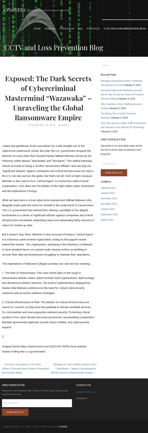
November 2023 (109, 203)
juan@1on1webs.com (86, 392)
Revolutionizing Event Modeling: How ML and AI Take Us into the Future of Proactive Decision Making (122, 94)
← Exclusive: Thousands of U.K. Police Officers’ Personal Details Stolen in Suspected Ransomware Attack (25, 368)
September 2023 (109, 214)
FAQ (80, 28)
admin (65, 125)
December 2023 (109, 198)
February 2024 (108, 187)
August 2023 (107, 219)
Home (37, 28)
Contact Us (67, 28)
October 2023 (108, 209)
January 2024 (107, 193)
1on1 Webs (14, 10)
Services (50, 28)
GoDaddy (63, 426)
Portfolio (93, 28)
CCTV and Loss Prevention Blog (125, 28)
